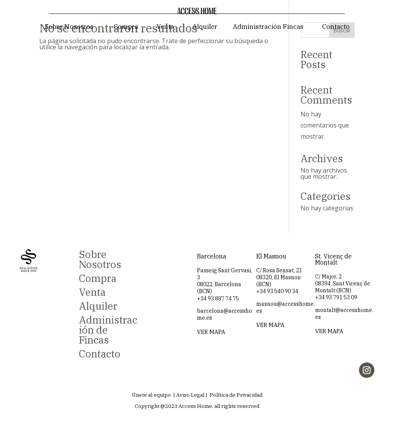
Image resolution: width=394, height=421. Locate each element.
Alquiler (204, 26)
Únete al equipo (151, 395)
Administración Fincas (268, 26)
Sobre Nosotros (69, 26)
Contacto (336, 26)
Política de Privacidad (236, 395)
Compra (126, 26)
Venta (165, 26)
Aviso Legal (190, 395)
